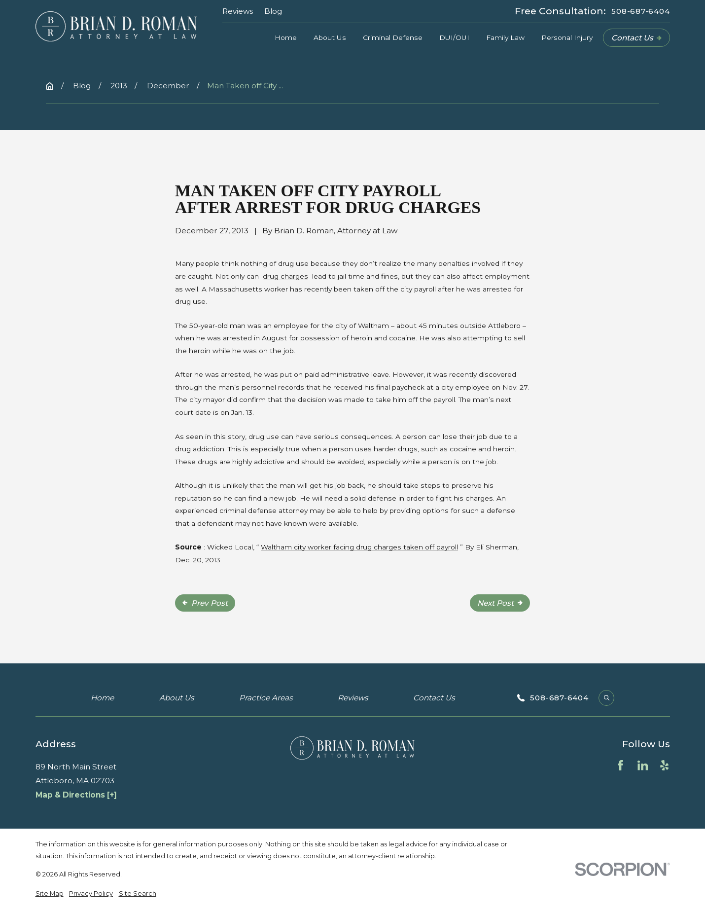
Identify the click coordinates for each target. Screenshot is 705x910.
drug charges (285, 276)
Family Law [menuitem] (505, 37)
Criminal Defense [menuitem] (393, 37)
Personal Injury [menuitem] (567, 37)
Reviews (237, 11)
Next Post (500, 603)
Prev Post (205, 603)
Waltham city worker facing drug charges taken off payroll (359, 547)
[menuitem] (49, 894)
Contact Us (636, 37)
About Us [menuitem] (330, 37)
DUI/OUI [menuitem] (454, 37)
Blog (273, 11)
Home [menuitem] (286, 37)
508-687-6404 (640, 11)
